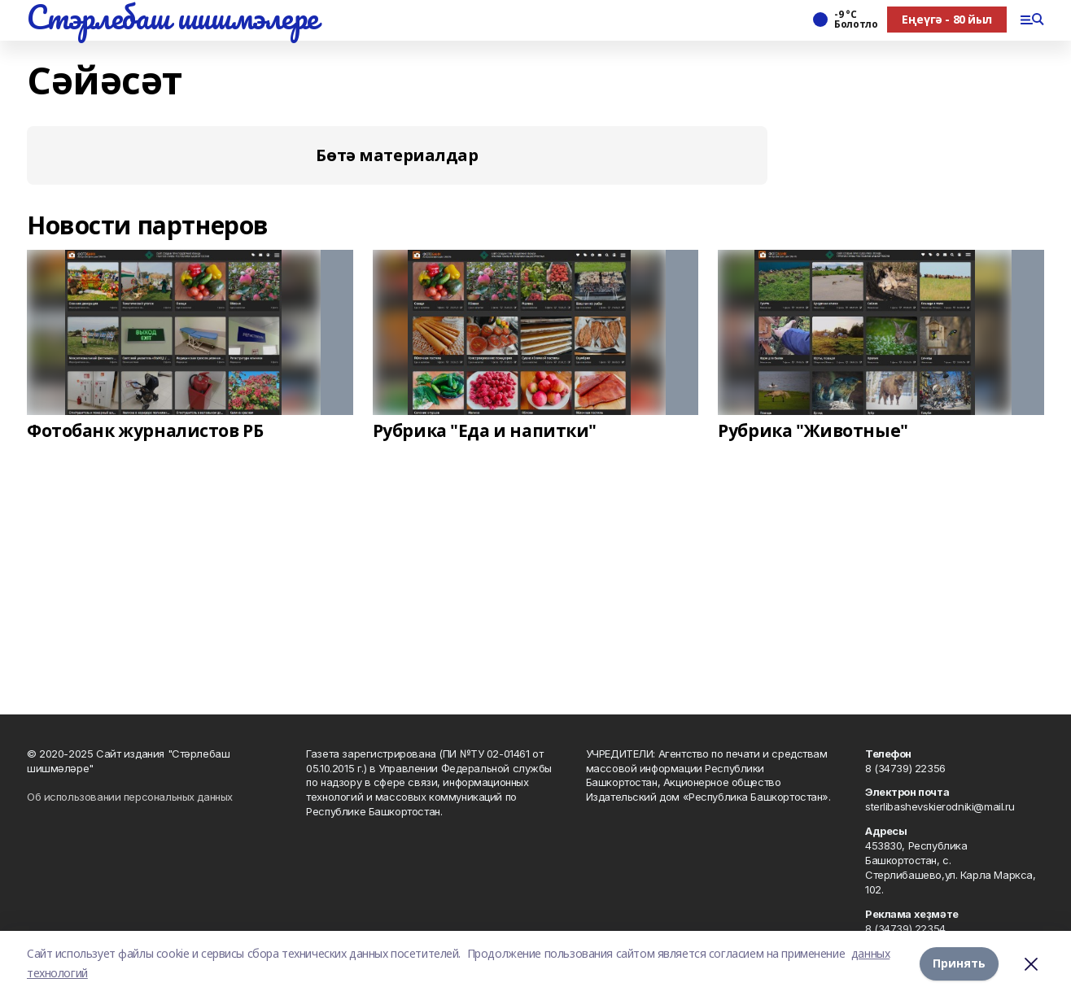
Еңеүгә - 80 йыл (947, 19)
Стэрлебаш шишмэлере (172, 17)
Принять (959, 963)
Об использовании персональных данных (130, 796)
